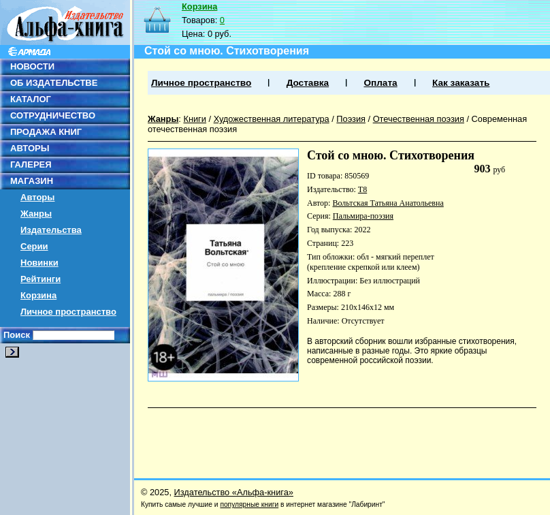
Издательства (51, 230)
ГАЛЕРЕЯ (31, 164)
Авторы (37, 197)
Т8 (362, 189)
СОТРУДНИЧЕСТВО (52, 115)
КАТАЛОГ (30, 99)
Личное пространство (68, 312)
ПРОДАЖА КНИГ (46, 132)
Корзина (38, 295)
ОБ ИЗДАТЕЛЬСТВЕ (53, 83)
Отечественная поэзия (418, 119)
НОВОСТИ (32, 66)
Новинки (39, 263)
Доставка (308, 83)
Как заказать (460, 83)
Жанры (36, 213)
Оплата (380, 83)
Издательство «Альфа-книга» (233, 492)
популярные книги (249, 504)
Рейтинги (40, 279)
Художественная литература (271, 119)
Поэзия (351, 119)
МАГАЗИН (31, 181)
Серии (34, 246)
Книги (194, 119)
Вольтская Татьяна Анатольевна (387, 203)
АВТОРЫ (29, 148)
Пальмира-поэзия (363, 216)
